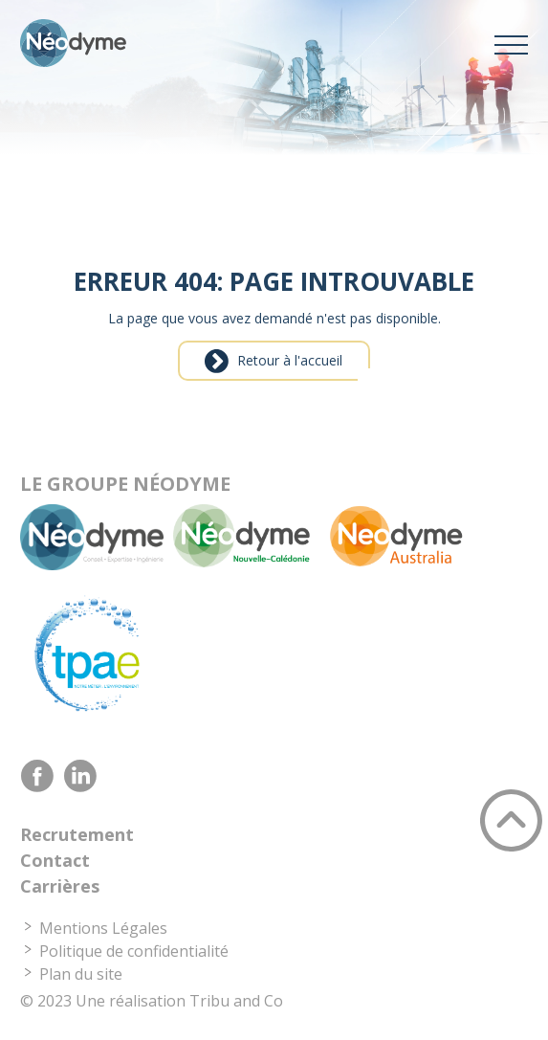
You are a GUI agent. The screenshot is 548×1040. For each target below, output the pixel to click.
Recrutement (77, 834)
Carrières (59, 885)
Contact (55, 860)
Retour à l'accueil (289, 360)
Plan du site (80, 974)
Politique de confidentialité (134, 951)
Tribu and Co (236, 1000)
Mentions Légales (103, 928)
